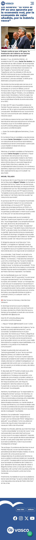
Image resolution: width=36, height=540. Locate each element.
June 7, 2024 (28, 324)
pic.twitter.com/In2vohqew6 (11, 320)
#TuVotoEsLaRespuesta (13, 126)
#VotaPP (25, 126)
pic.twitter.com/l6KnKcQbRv (11, 128)
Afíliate (31, 509)
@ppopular (16, 314)
